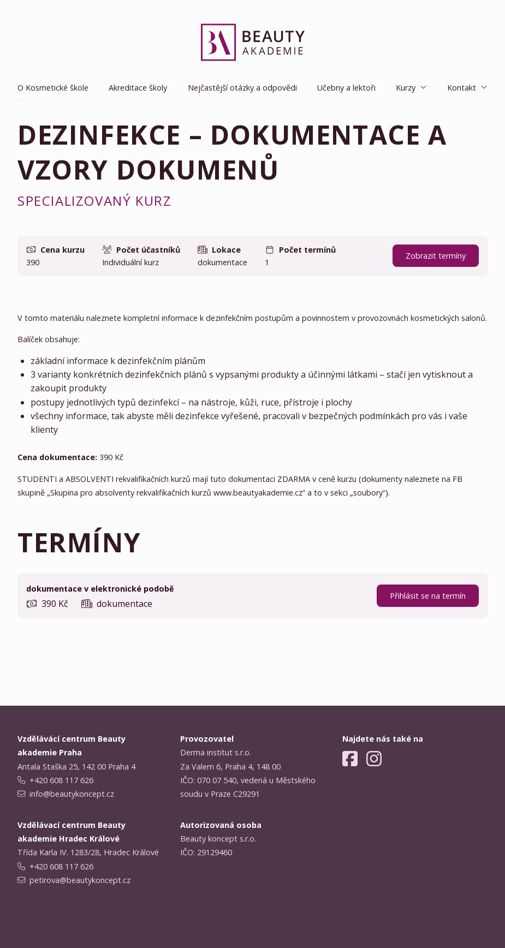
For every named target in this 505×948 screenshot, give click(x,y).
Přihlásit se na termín (428, 596)
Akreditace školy (138, 87)
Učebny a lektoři (346, 87)
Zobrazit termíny (436, 256)
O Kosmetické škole (52, 87)
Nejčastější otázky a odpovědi (242, 87)
